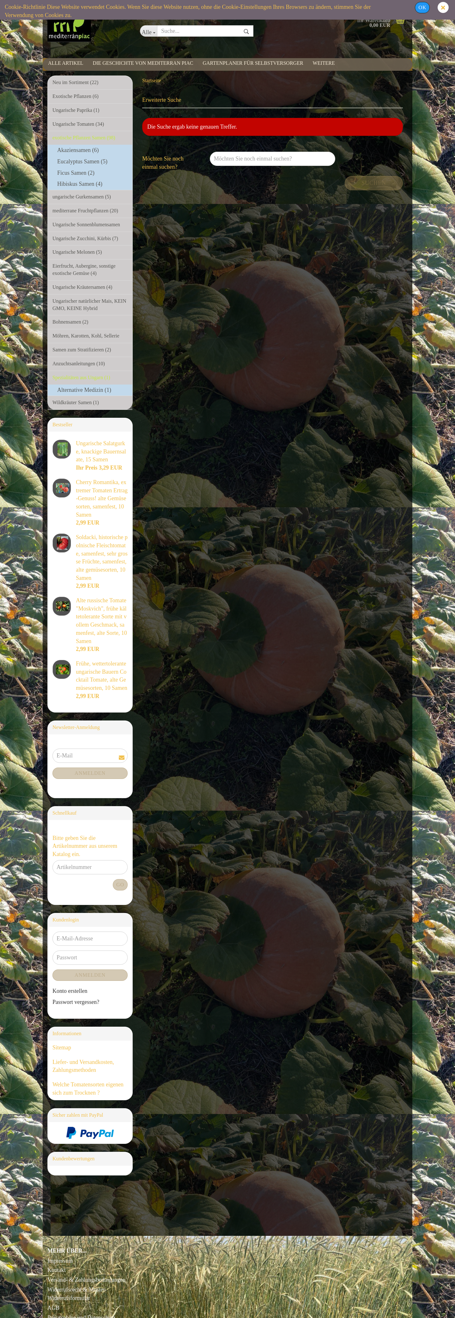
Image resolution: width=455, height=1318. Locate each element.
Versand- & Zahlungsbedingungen (86, 1280)
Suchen (373, 183)
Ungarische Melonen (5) (77, 252)
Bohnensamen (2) (70, 322)
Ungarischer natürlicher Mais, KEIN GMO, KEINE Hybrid (89, 304)
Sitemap (61, 1047)
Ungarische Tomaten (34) (78, 124)
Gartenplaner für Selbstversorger (253, 63)
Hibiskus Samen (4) (79, 184)
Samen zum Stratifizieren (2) (81, 349)
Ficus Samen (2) (75, 173)
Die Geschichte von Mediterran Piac (143, 63)
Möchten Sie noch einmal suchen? (163, 162)
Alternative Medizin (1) (84, 390)
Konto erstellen (69, 991)
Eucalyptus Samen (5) (82, 161)
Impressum (60, 1261)
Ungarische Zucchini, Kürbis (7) (85, 238)
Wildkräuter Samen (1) (75, 402)
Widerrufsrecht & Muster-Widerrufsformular (77, 1293)
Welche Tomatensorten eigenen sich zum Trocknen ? (88, 1088)
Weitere (324, 63)
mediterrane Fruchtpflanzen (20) (85, 210)
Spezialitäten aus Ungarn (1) (81, 377)
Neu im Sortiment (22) (75, 82)
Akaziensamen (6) (78, 150)
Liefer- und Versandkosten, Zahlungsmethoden (83, 1066)
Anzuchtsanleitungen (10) (78, 363)
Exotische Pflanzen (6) (75, 96)
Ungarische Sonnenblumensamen (86, 224)
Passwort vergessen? (75, 1002)
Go (120, 884)
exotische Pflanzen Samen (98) (83, 137)
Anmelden (90, 773)
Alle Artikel (65, 63)
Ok (422, 7)
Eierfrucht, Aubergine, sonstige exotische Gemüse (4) (84, 269)
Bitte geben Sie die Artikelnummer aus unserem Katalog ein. (84, 846)
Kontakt (56, 1270)
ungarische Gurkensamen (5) (81, 196)
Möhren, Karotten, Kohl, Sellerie (85, 335)
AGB (53, 1308)
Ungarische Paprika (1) (75, 110)
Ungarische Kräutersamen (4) (82, 287)
